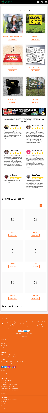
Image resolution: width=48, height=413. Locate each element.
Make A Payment (6, 380)
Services (35, 295)
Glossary (3, 401)
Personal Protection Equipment (12, 36)
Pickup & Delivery (6, 408)
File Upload (4, 378)
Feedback (4, 376)
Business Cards (12, 99)
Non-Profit (4, 404)
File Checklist (4, 397)
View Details (12, 39)
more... (10, 328)
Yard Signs (35, 36)
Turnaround (4, 406)
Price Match (4, 382)
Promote (12, 263)
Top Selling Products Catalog (9, 384)
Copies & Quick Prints (35, 68)
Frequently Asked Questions (9, 399)
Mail (35, 263)
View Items (13, 235)
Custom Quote (5, 374)
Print (12, 232)
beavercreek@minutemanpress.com (11, 350)
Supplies (12, 295)
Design (35, 232)
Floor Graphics (12, 68)
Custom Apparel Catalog (8, 386)
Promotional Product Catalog (9, 388)
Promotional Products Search (9, 391)
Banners (35, 99)
